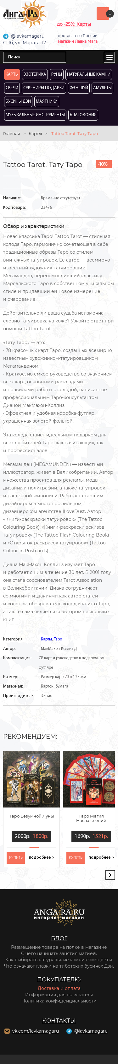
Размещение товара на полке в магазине (59, 947)
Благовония (83, 115)
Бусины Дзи (18, 101)
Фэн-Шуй (79, 88)
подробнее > (41, 857)
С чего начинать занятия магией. (59, 953)
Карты (12, 74)
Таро (58, 639)
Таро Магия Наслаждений (91, 818)
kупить (16, 858)
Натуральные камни (88, 74)
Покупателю (59, 979)
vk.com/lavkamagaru (35, 1031)
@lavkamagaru (91, 1031)
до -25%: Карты (74, 24)
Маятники (47, 101)
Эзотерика (35, 74)
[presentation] (110, 875)
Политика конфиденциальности (59, 1001)
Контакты (59, 1020)
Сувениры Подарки (44, 88)
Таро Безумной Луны (31, 815)
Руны (56, 74)
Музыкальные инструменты (35, 115)
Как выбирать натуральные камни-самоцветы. (59, 960)
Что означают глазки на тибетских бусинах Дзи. (59, 966)
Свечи (12, 88)
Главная (11, 133)
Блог (59, 938)
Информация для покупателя (59, 994)
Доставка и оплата (59, 988)
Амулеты (102, 88)
